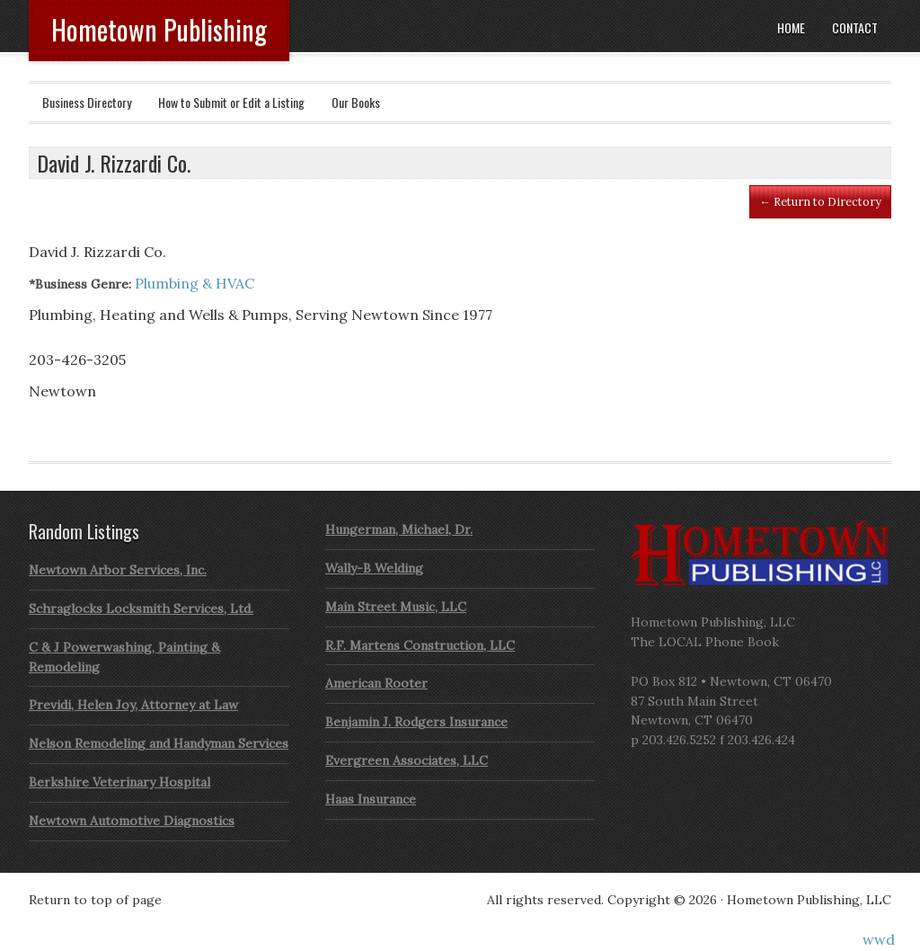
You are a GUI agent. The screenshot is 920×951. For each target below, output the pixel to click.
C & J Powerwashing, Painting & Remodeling (124, 657)
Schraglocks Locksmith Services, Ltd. (141, 608)
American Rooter (376, 683)
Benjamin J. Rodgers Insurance (416, 722)
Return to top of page (95, 900)
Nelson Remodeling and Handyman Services (158, 743)
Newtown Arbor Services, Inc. (118, 570)
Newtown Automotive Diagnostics (131, 821)
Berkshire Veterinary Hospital (119, 782)
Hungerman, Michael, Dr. (399, 529)
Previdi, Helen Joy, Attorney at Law (133, 705)
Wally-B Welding (374, 568)
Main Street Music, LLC (395, 607)
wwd (878, 939)
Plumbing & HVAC (194, 283)
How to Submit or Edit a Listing (231, 102)
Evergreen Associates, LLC (406, 760)
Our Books (356, 102)
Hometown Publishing (159, 29)
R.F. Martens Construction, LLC (420, 645)
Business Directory (86, 102)
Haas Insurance (370, 799)
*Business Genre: (80, 284)
